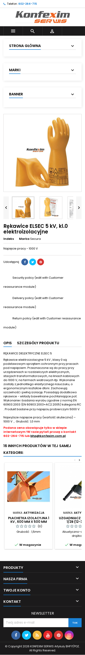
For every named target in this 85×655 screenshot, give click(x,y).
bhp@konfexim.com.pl (48, 436)
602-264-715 (27, 4)
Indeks (8, 239)
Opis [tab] (7, 343)
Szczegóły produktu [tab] (38, 343)
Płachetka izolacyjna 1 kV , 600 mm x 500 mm (28, 520)
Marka (24, 239)
